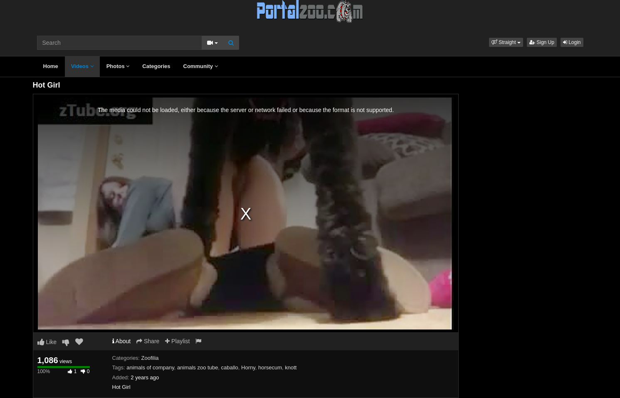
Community (200, 66)
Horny (248, 367)
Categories (156, 66)
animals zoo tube (197, 367)
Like (47, 342)
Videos (82, 66)
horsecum (270, 367)
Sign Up (541, 42)
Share (147, 341)
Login (572, 42)
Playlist (177, 341)
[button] (506, 42)
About (121, 341)
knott (290, 367)
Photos (118, 66)
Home (50, 66)
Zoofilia (150, 358)
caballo (229, 367)
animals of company (150, 367)
